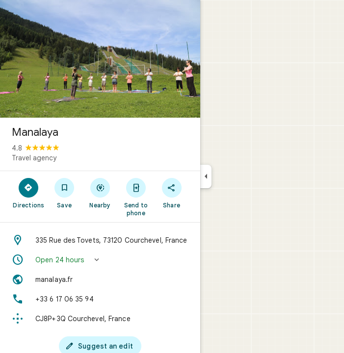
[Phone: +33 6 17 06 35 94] (100, 299)
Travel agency (34, 157)
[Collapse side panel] (206, 176)
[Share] (171, 192)
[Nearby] (100, 192)
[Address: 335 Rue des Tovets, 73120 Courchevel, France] (100, 240)
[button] (100, 260)
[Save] (64, 192)
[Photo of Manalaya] (100, 59)
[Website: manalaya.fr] (100, 279)
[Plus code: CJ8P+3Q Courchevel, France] (100, 318)
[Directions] (29, 192)
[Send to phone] (136, 196)
